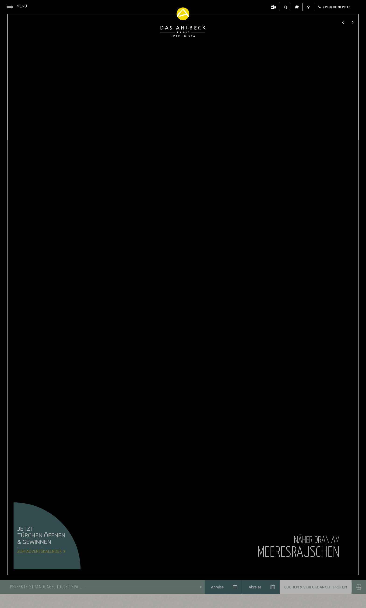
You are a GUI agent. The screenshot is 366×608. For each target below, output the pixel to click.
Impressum (72, 601)
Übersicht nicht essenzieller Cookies (56, 593)
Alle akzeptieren (83, 584)
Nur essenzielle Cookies (29, 584)
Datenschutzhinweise (46, 601)
